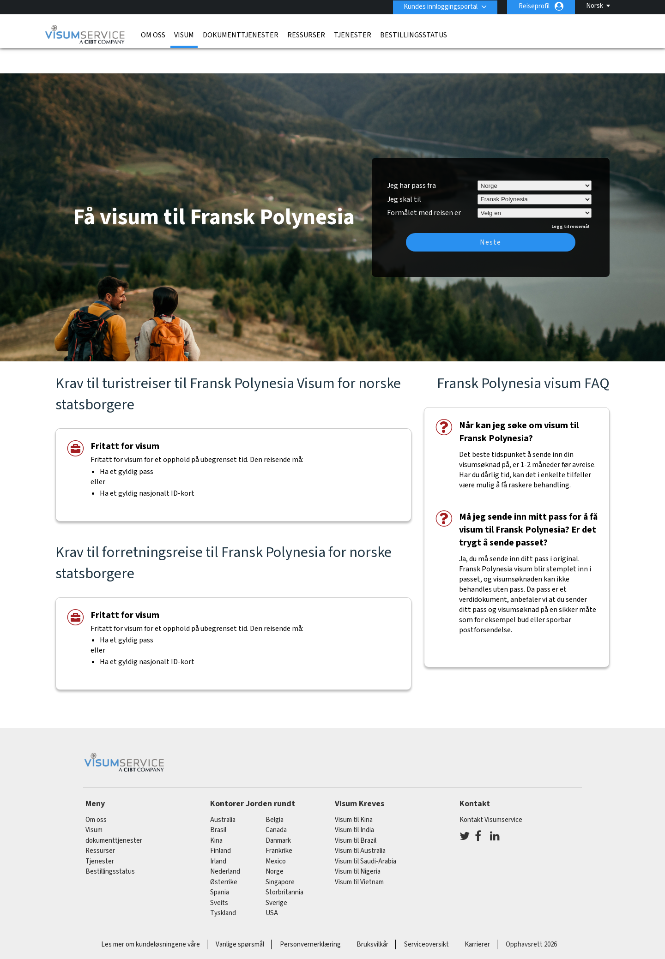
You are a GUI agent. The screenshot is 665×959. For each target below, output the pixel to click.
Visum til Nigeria (358, 845)
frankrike (279, 824)
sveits (219, 876)
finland (220, 824)
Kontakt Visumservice (490, 792)
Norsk (594, 6)
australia (223, 792)
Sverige (276, 876)
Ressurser (306, 35)
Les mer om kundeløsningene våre (150, 917)
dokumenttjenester (240, 35)
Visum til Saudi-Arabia (365, 834)
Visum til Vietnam (359, 855)
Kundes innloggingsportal (440, 6)
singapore (280, 855)
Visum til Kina (354, 792)
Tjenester (352, 35)
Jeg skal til (404, 172)
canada (276, 803)
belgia (275, 792)
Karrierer (477, 917)
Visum (184, 35)
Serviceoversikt (426, 917)
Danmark (278, 813)
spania (219, 865)
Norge (275, 845)
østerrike (223, 855)
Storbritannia (284, 865)
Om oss (153, 35)
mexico (276, 834)
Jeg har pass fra (411, 158)
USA (272, 886)
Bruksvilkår (372, 917)
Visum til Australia (360, 824)
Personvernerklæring (310, 917)
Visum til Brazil (355, 813)
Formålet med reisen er (424, 184)
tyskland (223, 886)
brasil (218, 803)
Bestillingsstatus (413, 35)
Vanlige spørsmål (240, 917)
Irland (218, 834)
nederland (225, 845)
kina (216, 813)
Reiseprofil (534, 6)
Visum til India (354, 803)
